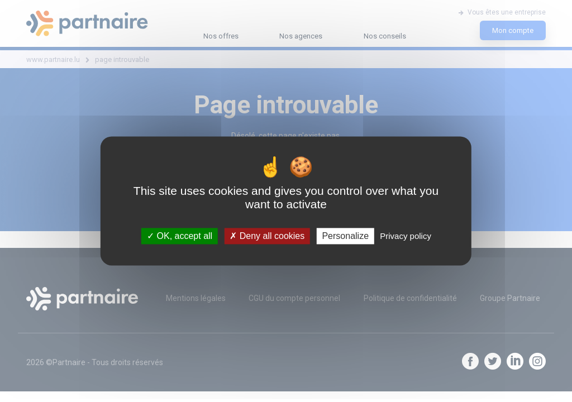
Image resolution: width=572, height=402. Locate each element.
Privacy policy (405, 236)
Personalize (345, 236)
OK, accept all (179, 236)
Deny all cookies (267, 236)
